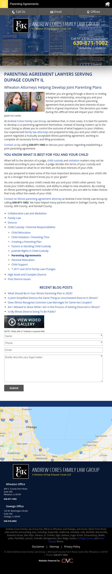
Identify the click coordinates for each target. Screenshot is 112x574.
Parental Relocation (23, 260)
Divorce (12, 222)
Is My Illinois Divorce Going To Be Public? (32, 311)
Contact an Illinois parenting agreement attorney (33, 199)
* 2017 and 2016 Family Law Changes (33, 269)
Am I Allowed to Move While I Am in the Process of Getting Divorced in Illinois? (54, 307)
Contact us (10, 145)
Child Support (19, 264)
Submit (14, 388)
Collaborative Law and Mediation (27, 213)
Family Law (14, 218)
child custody (55, 160)
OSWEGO (100, 48)
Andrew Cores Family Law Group (26, 121)
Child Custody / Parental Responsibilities (31, 227)
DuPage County (85, 538)
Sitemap (54, 546)
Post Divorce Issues (19, 279)
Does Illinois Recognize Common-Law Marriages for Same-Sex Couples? (50, 302)
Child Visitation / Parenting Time (30, 237)
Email (56, 12)
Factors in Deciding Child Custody (31, 246)
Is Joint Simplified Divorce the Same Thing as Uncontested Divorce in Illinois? (53, 298)
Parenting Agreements (26, 255)
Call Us (18, 12)
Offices (93, 12)
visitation (74, 160)
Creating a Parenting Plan (26, 241)
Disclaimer (38, 546)
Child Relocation (21, 232)
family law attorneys (37, 132)
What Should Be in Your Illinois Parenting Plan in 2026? (40, 293)
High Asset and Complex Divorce (27, 274)
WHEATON (85, 48)
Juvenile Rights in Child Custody (30, 251)
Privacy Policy (72, 546)
